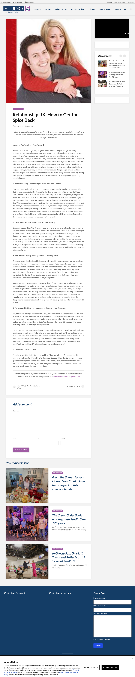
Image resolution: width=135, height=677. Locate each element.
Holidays (91, 9)
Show (27, 9)
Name (15, 438)
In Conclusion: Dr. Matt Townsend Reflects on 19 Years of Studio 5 (68, 557)
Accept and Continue (110, 667)
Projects (37, 9)
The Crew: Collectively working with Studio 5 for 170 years (69, 519)
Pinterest (29, 2)
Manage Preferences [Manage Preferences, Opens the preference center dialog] (91, 667)
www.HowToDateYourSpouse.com (66, 376)
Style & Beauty (105, 9)
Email (39, 438)
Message (100, 613)
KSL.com (131, 2)
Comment (16, 411)
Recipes (48, 9)
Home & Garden (77, 9)
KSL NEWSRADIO (119, 2)
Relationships (61, 9)
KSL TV (109, 2)
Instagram (6, 2)
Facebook (17, 2)
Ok (132, 658)
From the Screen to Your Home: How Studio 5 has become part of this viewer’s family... (68, 483)
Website (62, 438)
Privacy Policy (12, 672)
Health (118, 9)
